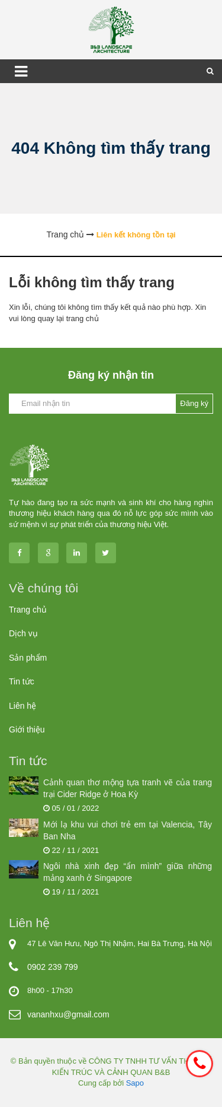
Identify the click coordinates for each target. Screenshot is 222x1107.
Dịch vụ (23, 633)
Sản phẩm (28, 657)
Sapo (135, 1083)
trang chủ (82, 318)
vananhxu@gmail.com (68, 1014)
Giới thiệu (27, 729)
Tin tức (21, 681)
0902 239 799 (52, 967)
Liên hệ (22, 705)
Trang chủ (28, 609)
